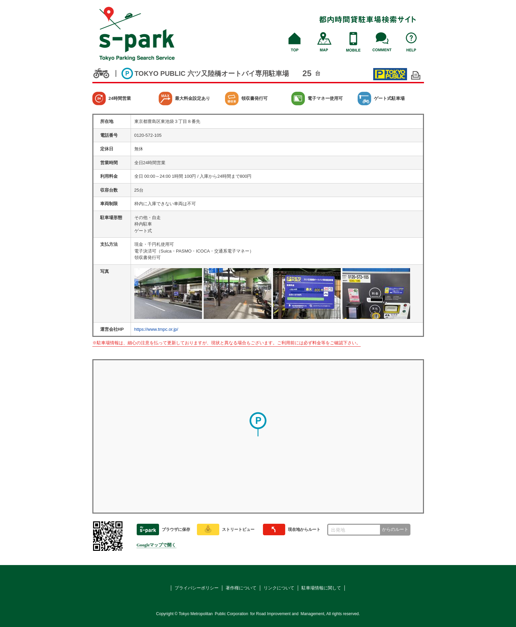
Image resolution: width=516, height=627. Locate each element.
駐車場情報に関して (321, 587)
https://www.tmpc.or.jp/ (156, 329)
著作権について (241, 587)
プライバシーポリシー (197, 587)
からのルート (395, 529)
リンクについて (279, 587)
